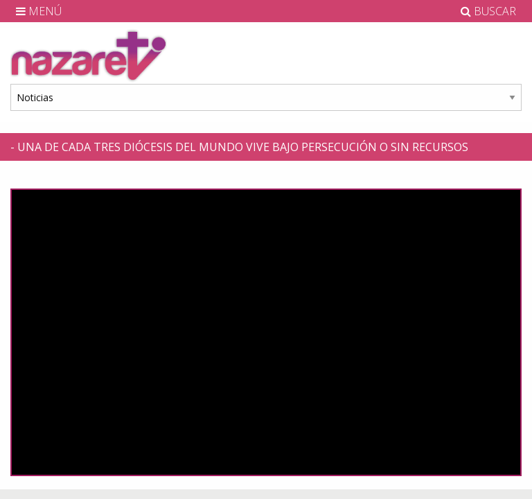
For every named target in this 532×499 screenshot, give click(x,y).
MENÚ (39, 11)
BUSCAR (488, 11)
